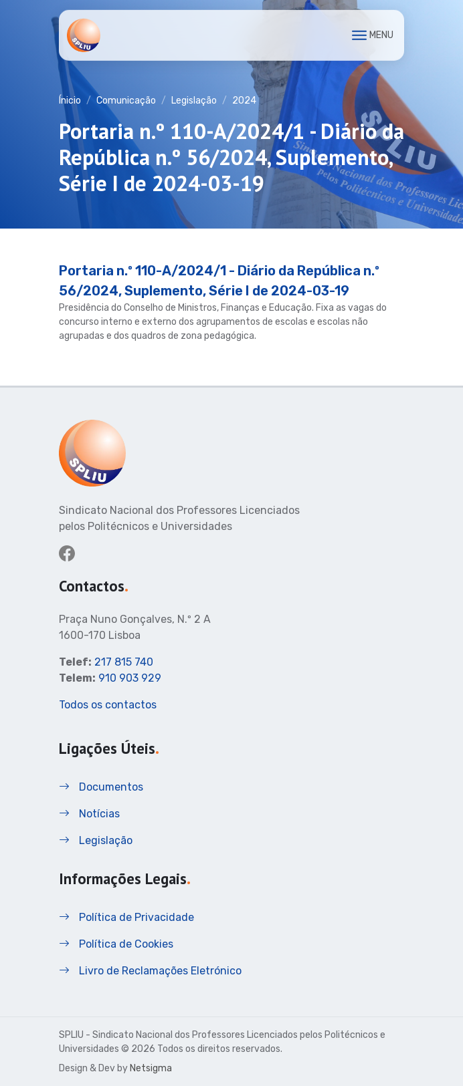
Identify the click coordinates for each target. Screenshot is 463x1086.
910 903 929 (129, 678)
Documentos (101, 787)
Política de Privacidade (126, 917)
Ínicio (70, 100)
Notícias (89, 813)
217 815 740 (123, 662)
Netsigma (151, 1068)
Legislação (194, 100)
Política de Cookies (116, 944)
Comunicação (126, 100)
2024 (244, 100)
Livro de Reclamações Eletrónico (150, 970)
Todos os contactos (108, 704)
